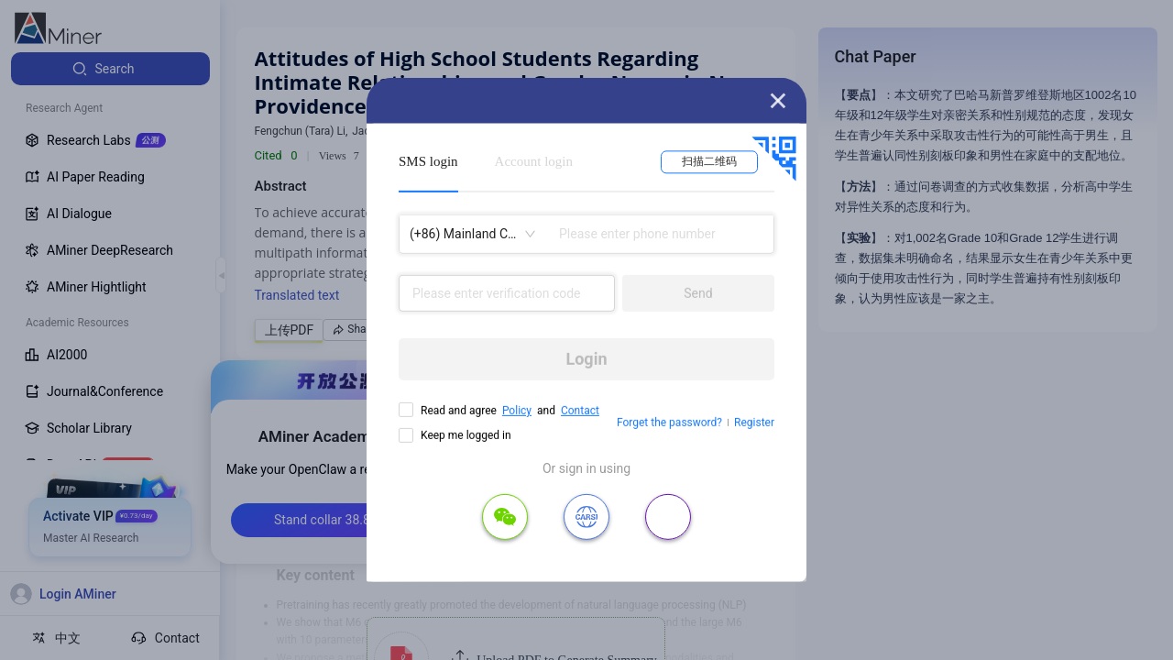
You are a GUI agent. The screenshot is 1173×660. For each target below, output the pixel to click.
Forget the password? (669, 422)
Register (754, 422)
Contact (580, 410)
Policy (517, 410)
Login (586, 358)
